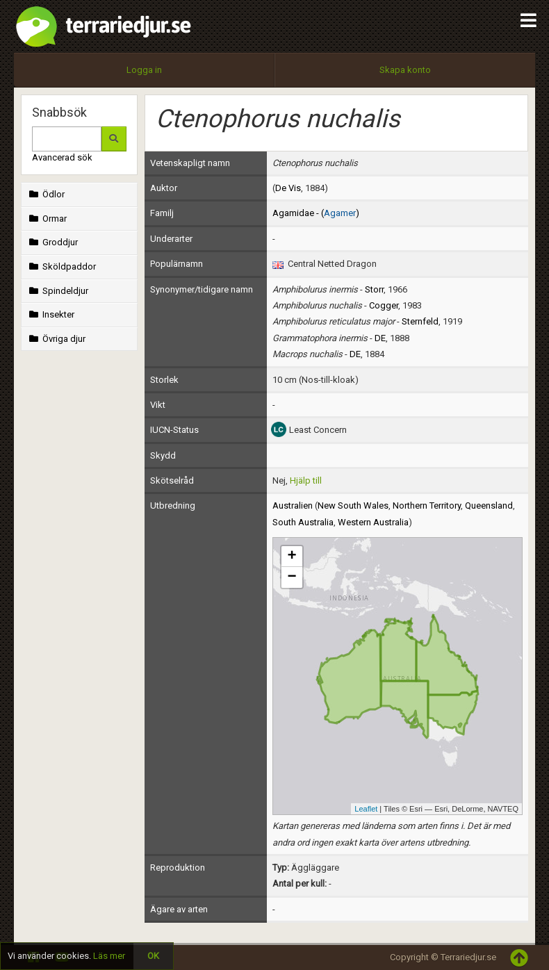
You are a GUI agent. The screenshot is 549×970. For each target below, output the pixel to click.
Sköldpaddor (61, 266)
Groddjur (52, 242)
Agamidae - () (315, 213)
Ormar (46, 218)
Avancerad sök (62, 157)
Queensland (489, 505)
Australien (292, 505)
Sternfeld (420, 321)
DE (380, 338)
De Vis (288, 188)
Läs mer (109, 956)
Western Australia (373, 522)
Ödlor (45, 194)
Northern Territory (427, 505)
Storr (374, 289)
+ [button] (291, 556)
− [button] (291, 577)
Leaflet (365, 809)
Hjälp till (306, 480)
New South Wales (353, 505)
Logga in (144, 70)
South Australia (303, 522)
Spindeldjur (57, 291)
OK (153, 956)
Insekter (50, 314)
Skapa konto (405, 70)
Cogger (383, 305)
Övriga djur (55, 339)
